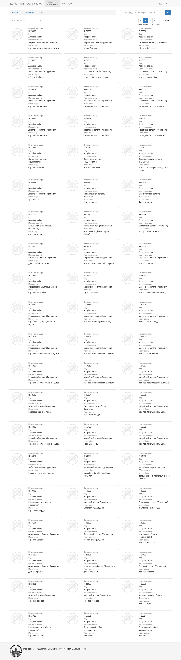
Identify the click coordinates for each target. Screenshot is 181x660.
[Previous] (140, 20)
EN (167, 4)
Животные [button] (52, 4)
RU (160, 4)
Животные (17, 13)
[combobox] (26, 20)
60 (167, 20)
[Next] (154, 20)
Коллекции (67, 4)
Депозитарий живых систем (26, 3)
